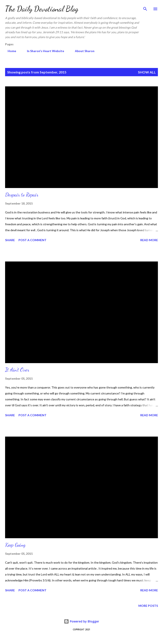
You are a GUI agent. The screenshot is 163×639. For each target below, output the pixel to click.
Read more (149, 240)
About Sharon (82, 51)
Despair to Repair (21, 195)
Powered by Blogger (81, 621)
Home (9, 51)
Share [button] (10, 240)
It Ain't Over (17, 370)
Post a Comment (32, 240)
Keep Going (15, 545)
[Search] (145, 7)
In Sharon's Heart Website (43, 51)
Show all (147, 72)
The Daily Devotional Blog (41, 8)
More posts (148, 605)
